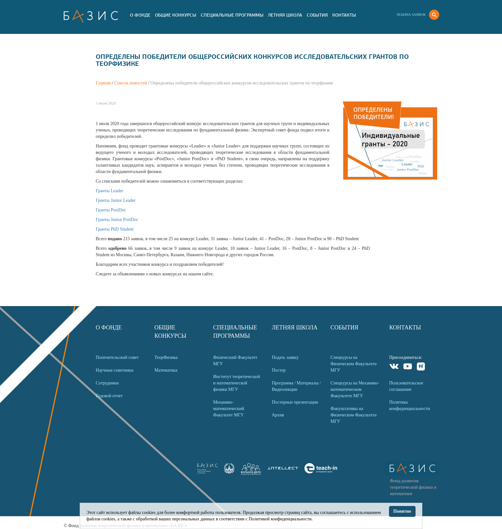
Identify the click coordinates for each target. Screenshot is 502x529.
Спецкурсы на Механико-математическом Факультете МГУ (354, 389)
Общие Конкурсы (175, 15)
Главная (103, 83)
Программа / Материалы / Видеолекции (296, 386)
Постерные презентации (295, 402)
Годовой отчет (109, 395)
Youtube (408, 367)
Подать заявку (285, 357)
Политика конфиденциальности (409, 405)
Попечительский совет (117, 357)
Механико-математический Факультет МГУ (228, 408)
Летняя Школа (285, 15)
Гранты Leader (109, 190)
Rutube (421, 367)
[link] (229, 472)
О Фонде (140, 15)
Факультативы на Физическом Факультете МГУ (353, 415)
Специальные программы (232, 15)
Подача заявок (411, 14)
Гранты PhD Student (115, 229)
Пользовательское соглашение (406, 386)
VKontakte (394, 367)
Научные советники (115, 370)
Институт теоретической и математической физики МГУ (236, 383)
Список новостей (130, 83)
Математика (165, 370)
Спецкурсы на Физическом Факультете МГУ (353, 364)
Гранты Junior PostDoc (117, 219)
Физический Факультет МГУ (235, 360)
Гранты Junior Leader (115, 200)
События (317, 15)
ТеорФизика (166, 357)
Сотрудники (107, 383)
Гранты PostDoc (111, 210)
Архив (278, 415)
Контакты (344, 15)
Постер (279, 370)
